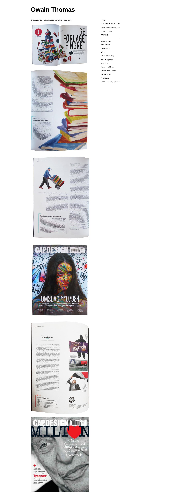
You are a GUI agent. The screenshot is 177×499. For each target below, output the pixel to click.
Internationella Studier (108, 71)
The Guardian (105, 45)
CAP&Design (105, 48)
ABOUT (103, 20)
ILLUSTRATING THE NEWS (110, 27)
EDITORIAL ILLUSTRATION (110, 24)
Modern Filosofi (106, 74)
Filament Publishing (107, 56)
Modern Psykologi (107, 59)
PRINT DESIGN (106, 31)
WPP (102, 52)
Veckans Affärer (106, 41)
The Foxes (104, 63)
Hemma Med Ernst (107, 67)
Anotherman (105, 78)
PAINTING (104, 35)
